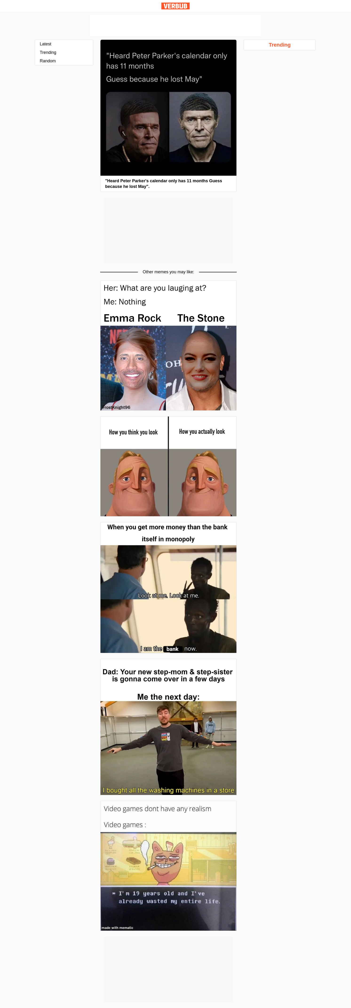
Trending (48, 52)
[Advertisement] (175, 25)
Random (48, 61)
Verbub (175, 6)
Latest (45, 44)
